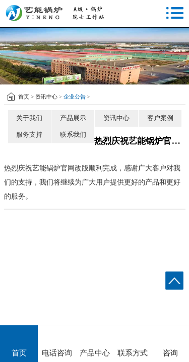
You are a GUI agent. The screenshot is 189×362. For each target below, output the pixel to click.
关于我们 (29, 118)
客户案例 (160, 118)
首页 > (26, 97)
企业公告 (75, 97)
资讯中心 (46, 97)
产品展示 (73, 118)
